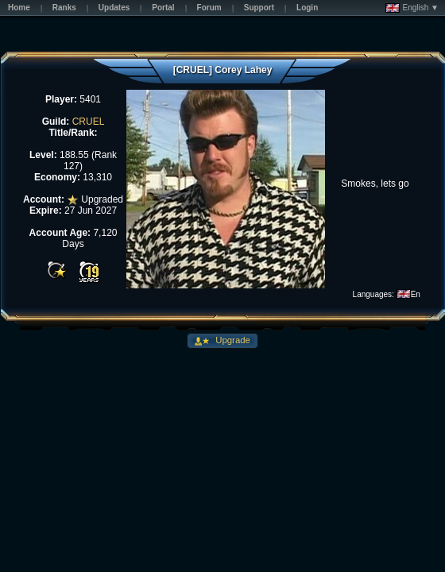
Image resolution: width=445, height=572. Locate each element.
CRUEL (88, 121)
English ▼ (412, 8)
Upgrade (231, 340)
